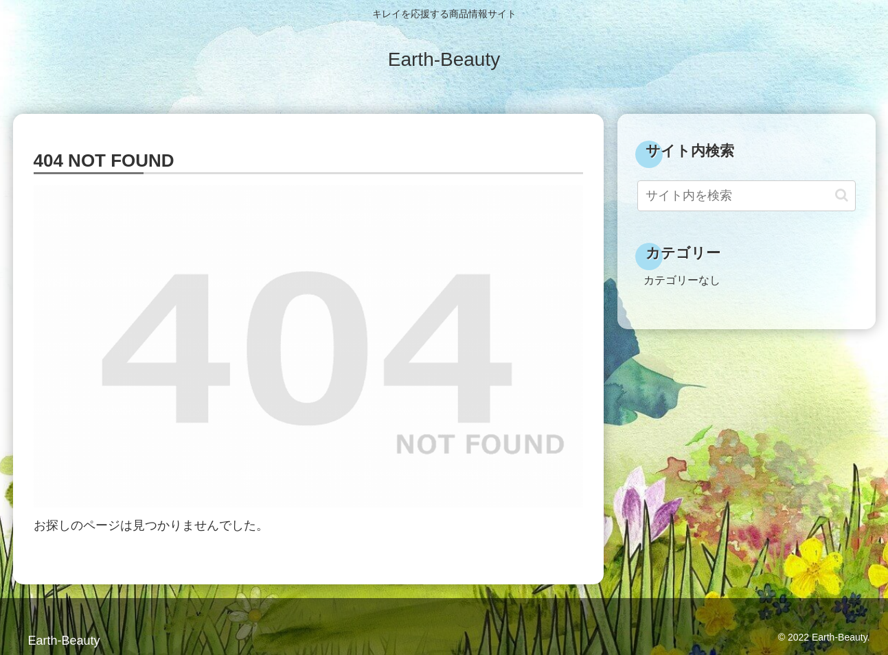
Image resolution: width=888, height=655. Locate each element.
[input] (746, 195)
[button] (842, 195)
